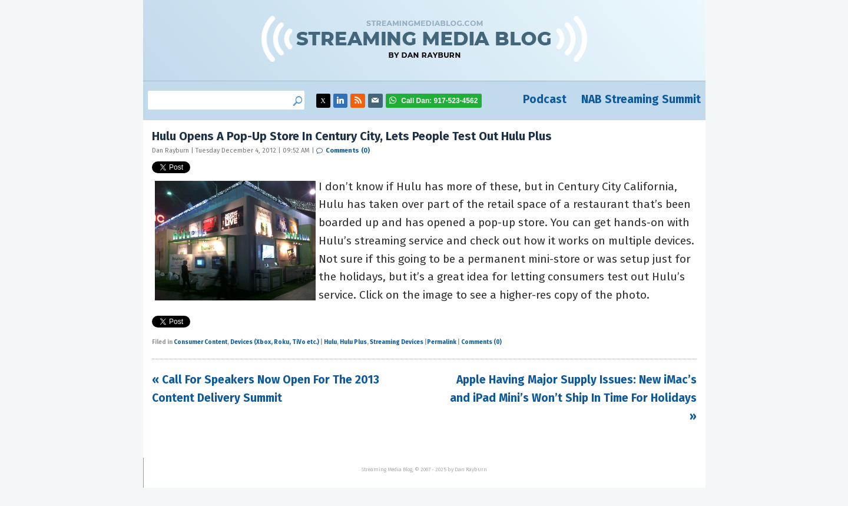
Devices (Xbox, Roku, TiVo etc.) (274, 342)
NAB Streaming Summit (641, 99)
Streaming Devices (396, 342)
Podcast (545, 99)
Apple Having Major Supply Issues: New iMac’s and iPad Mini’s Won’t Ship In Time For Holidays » (573, 397)
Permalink (441, 342)
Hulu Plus (353, 342)
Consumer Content (200, 342)
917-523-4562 (439, 101)
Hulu (330, 342)
